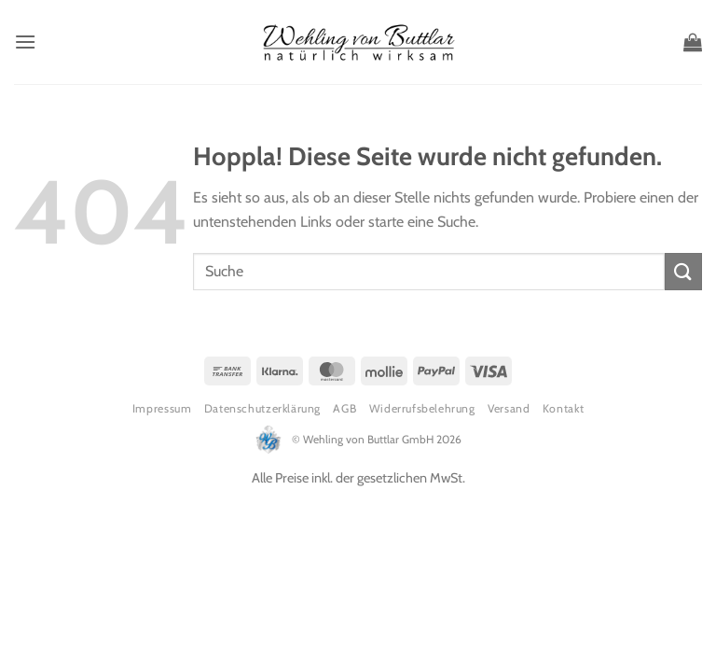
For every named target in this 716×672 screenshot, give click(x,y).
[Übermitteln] (683, 271)
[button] (25, 41)
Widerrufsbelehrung (422, 408)
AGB (344, 408)
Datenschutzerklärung (262, 408)
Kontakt (563, 408)
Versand (509, 408)
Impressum (162, 408)
